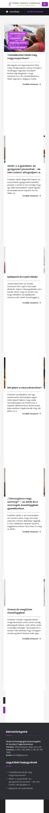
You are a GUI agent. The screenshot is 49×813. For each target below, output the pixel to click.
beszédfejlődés (17, 33)
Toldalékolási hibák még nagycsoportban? (22, 56)
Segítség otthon (18, 42)
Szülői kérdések (17, 47)
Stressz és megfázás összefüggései (19, 611)
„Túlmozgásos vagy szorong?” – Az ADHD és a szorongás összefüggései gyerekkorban (22, 503)
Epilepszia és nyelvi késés (22, 276)
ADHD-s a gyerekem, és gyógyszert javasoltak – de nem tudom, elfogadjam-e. (24, 169)
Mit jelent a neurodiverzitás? (24, 387)
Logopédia (15, 38)
